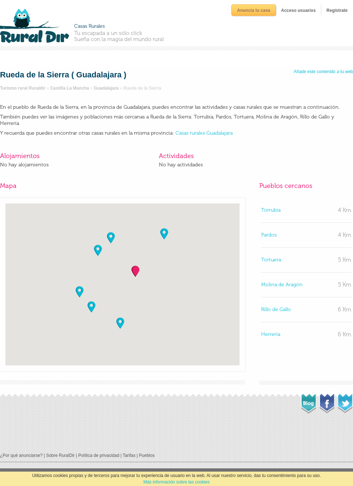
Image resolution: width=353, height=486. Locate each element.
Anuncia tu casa (253, 10)
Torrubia (271, 210)
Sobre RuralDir (60, 455)
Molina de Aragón (282, 285)
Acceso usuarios (298, 10)
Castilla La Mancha (69, 88)
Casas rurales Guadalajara (204, 133)
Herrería (270, 334)
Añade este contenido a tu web (323, 71)
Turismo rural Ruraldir (22, 88)
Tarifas (129, 455)
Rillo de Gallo (276, 309)
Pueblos (147, 455)
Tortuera (271, 260)
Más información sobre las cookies (176, 482)
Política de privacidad (98, 455)
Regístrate (337, 10)
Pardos (269, 235)
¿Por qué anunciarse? (21, 455)
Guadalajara (106, 88)
